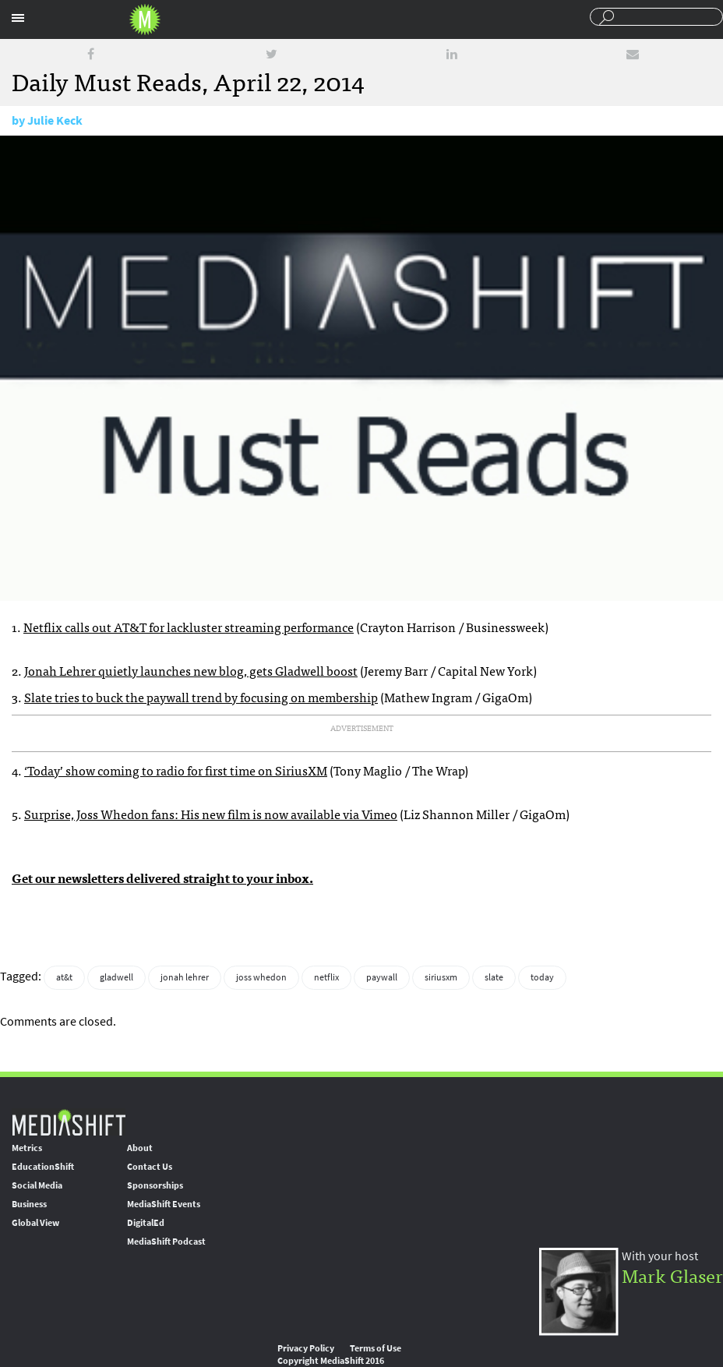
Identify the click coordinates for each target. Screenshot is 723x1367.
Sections (18, 18)
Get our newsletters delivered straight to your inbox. (162, 877)
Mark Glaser (672, 1274)
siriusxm (441, 977)
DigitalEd (145, 1223)
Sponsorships (155, 1185)
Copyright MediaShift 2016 (330, 1361)
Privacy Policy (305, 1348)
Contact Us (149, 1166)
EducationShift (43, 1166)
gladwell (116, 977)
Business (29, 1204)
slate (494, 977)
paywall (381, 977)
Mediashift (145, 19)
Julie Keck (55, 120)
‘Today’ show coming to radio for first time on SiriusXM (175, 770)
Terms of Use (375, 1348)
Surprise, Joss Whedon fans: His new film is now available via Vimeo (210, 814)
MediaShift (68, 1122)
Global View (35, 1223)
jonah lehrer (184, 977)
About (140, 1148)
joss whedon (261, 977)
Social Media (37, 1185)
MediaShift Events (163, 1204)
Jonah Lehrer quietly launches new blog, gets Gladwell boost (191, 670)
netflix (326, 977)
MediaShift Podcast (166, 1241)
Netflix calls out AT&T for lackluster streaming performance (188, 626)
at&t (64, 977)
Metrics (27, 1148)
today (542, 977)
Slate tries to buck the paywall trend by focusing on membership (201, 697)
